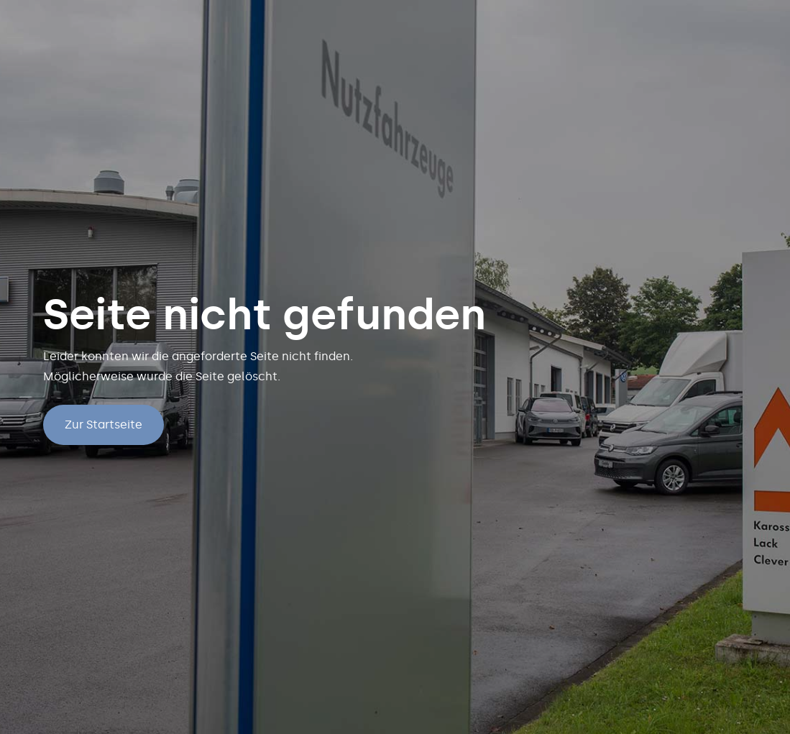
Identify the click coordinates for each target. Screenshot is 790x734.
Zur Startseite (103, 424)
